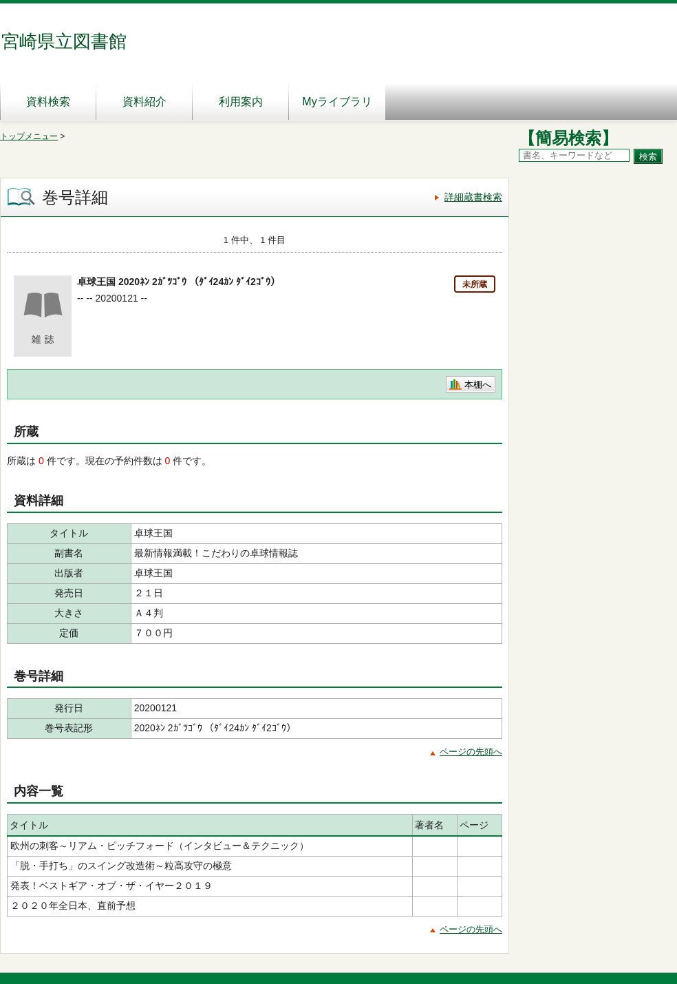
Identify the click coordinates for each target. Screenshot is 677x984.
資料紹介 (144, 101)
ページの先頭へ (471, 751)
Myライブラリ (337, 101)
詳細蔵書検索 (473, 196)
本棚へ (477, 384)
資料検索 (48, 101)
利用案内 (241, 101)
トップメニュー (29, 136)
